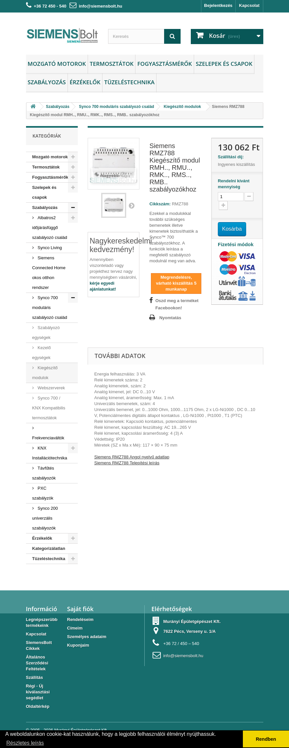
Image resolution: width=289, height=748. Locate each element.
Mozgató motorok (57, 63)
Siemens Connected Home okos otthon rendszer (49, 272)
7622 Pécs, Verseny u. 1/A (189, 631)
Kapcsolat (249, 5)
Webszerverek (51, 387)
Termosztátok (111, 63)
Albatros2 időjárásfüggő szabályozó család (49, 227)
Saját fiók (80, 609)
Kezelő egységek (41, 352)
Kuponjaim (78, 645)
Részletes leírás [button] (25, 743)
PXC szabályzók (42, 493)
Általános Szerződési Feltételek (37, 663)
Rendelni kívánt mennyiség (233, 183)
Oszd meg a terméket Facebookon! (176, 304)
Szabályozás (47, 82)
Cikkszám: (159, 203)
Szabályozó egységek (46, 332)
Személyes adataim (86, 636)
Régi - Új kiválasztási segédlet (38, 692)
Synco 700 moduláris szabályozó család (49, 307)
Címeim (75, 628)
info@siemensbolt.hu (100, 6)
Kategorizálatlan (48, 548)
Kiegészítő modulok (45, 372)
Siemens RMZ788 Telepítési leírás (126, 462)
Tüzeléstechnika (129, 82)
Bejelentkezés (218, 5)
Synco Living (49, 247)
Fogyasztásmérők (164, 63)
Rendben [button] (266, 739)
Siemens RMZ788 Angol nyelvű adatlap (131, 456)
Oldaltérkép (38, 706)
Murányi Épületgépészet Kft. (191, 621)
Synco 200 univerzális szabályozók (45, 518)
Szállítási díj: (232, 156)
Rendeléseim (80, 619)
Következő (131, 205)
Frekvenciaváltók (48, 437)
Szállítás (34, 677)
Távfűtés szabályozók (44, 473)
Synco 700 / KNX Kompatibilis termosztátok (48, 408)
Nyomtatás (170, 317)
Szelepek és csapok (224, 63)
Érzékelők (85, 82)
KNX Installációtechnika (49, 453)
